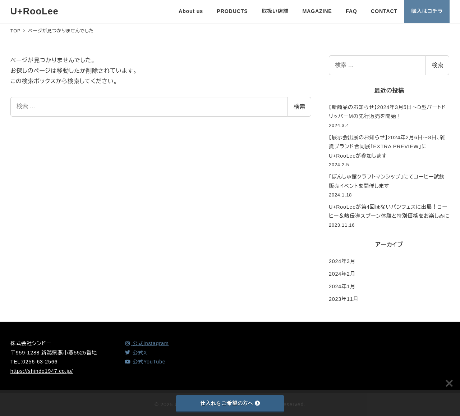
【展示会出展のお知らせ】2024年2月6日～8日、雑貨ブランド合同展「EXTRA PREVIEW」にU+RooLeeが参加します (387, 147)
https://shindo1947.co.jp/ (41, 371)
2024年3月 (342, 261)
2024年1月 (342, 286)
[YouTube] (144, 362)
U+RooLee (34, 11)
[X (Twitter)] (135, 353)
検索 (299, 107)
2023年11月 (343, 299)
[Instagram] (146, 343)
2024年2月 (342, 274)
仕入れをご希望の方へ (230, 403)
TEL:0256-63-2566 (34, 362)
